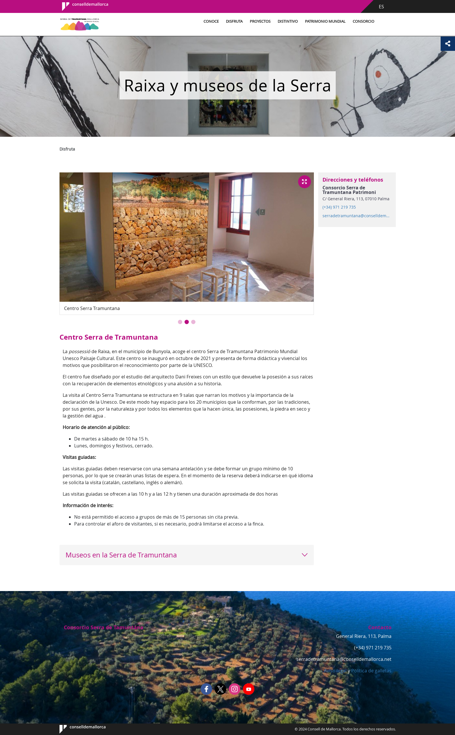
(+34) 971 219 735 (339, 207)
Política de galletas (370, 670)
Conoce (211, 21)
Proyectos (260, 21)
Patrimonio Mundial (325, 21)
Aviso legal (335, 670)
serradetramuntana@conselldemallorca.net (356, 215)
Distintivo (288, 21)
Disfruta (234, 21)
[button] (180, 322)
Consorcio (363, 21)
